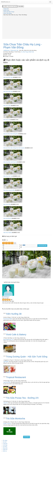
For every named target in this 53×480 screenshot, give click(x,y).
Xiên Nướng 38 (14, 314)
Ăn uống (5, 440)
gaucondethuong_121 (8, 339)
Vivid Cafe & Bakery (16, 334)
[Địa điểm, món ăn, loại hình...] (9, 6)
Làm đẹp (5, 445)
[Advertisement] (26, 26)
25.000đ (15, 77)
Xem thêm (26, 437)
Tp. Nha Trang (24, 51)
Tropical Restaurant (16, 377)
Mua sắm (5, 448)
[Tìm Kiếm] (21, 6)
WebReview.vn (5, 2)
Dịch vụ (5, 451)
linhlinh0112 (6, 296)
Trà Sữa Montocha (15, 418)
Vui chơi (5, 446)
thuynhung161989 (7, 318)
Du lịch (4, 442)
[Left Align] (3, 243)
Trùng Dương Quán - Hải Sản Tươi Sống (26, 356)
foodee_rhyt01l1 (7, 423)
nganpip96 (5, 361)
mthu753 (5, 402)
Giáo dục (5, 449)
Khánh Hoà (31, 51)
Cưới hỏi (5, 443)
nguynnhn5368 (6, 382)
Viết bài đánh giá (42, 245)
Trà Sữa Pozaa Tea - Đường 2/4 (22, 398)
